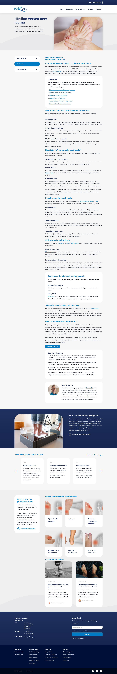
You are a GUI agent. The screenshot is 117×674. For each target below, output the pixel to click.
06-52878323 (28, 631)
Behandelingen (80, 9)
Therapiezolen (33, 654)
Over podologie (18, 652)
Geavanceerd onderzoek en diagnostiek (60, 101)
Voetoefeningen (22, 69)
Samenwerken (49, 660)
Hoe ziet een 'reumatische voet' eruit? (60, 93)
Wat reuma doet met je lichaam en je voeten (62, 90)
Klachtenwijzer (21, 58)
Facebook (66, 660)
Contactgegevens (68, 652)
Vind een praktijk (52, 346)
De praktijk (48, 652)
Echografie (51, 296)
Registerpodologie (34, 652)
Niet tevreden (67, 657)
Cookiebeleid (29, 671)
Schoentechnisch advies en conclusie (60, 104)
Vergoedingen (18, 654)
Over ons (90, 9)
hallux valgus (49, 173)
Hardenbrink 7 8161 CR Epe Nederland (28, 626)
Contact (98, 9)
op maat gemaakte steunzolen (89, 201)
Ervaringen (32, 663)
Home (61, 9)
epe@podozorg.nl (29, 637)
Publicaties (20, 64)
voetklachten (57, 71)
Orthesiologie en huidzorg (57, 98)
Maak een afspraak (95, 2)
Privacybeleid (18, 671)
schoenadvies (94, 308)
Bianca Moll (89, 388)
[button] (38, 58)
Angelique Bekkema (51, 654)
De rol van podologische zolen (58, 95)
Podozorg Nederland (51, 657)
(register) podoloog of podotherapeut (69, 243)
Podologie (69, 9)
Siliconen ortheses (50, 252)
